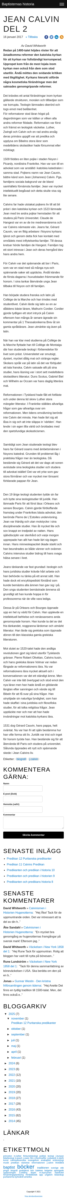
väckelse (26, 1163)
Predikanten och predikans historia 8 (30, 881)
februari (16, 1057)
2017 (12, 1103)
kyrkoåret (19, 1177)
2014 (12, 1121)
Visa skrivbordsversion (34, 1196)
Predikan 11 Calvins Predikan (26, 864)
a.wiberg (25, 1172)
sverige (55, 1167)
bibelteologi (9, 1158)
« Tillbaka (32, 36)
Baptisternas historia (18, 4)
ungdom (49, 1175)
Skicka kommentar (34, 835)
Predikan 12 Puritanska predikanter (29, 858)
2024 (12, 1063)
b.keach (19, 1158)
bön (33, 1170)
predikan (16, 1163)
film (32, 1158)
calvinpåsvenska (19, 1160)
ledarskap (59, 1175)
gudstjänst (24, 1170)
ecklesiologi (58, 1160)
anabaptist (47, 1160)
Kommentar (9, 815)
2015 (12, 1115)
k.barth (60, 1158)
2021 (12, 1080)
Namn (6, 783)
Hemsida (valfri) (11, 804)
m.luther (18, 1156)
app (42, 1175)
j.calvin (33, 759)
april (14, 1051)
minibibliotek (32, 1175)
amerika (28, 1177)
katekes (40, 1170)
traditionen (44, 1167)
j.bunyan (60, 1156)
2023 (12, 1069)
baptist (10, 1167)
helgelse (49, 1170)
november (17, 1018)
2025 (12, 1013)
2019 (12, 1092)
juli (13, 1040)
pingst (7, 1170)
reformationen (39, 1163)
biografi (21, 759)
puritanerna (9, 1177)
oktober (16, 1028)
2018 (12, 1098)
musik (7, 1163)
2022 (12, 1074)
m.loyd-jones (47, 1172)
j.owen (26, 1158)
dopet (35, 1172)
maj (13, 1045)
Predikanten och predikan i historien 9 (31, 875)
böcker (27, 1166)
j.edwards (52, 1158)
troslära (59, 1162)
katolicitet (59, 1172)
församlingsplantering (14, 1175)
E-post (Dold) (10, 794)
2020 (12, 1086)
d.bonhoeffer (40, 1158)
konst (6, 1160)
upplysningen (11, 1172)
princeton (8, 1156)
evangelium (34, 1160)
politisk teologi (47, 1156)
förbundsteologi (31, 1156)
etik (62, 1168)
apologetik (59, 1170)
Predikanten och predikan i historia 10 (31, 870)
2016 (12, 1109)
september (18, 1034)
